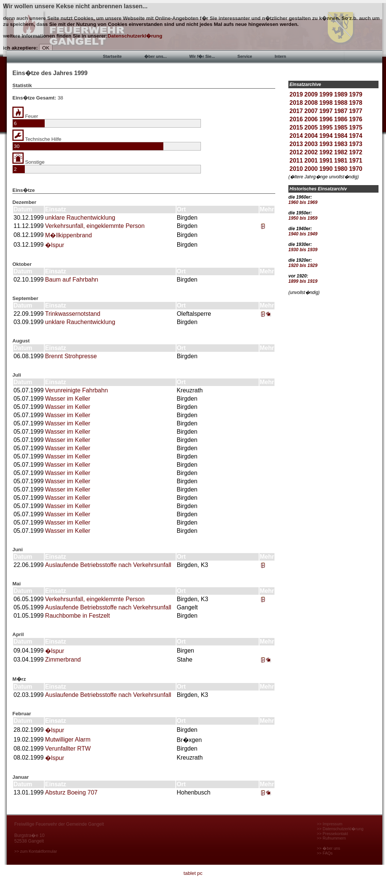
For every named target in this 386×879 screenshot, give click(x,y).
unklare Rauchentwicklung (80, 217)
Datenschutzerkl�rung (134, 36)
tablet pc (193, 873)
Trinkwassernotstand (72, 314)
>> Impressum (329, 824)
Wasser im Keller (67, 398)
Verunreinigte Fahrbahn (76, 390)
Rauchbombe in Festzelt (77, 615)
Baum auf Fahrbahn (71, 279)
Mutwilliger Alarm (67, 739)
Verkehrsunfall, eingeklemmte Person (95, 226)
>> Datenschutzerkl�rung (340, 828)
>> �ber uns (328, 848)
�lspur (54, 245)
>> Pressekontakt (332, 833)
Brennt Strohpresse (71, 356)
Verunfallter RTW (68, 748)
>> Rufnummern (331, 838)
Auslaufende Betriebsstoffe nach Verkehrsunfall (108, 565)
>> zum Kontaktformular (35, 851)
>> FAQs (325, 853)
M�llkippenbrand (68, 235)
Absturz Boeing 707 (71, 792)
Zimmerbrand (63, 659)
